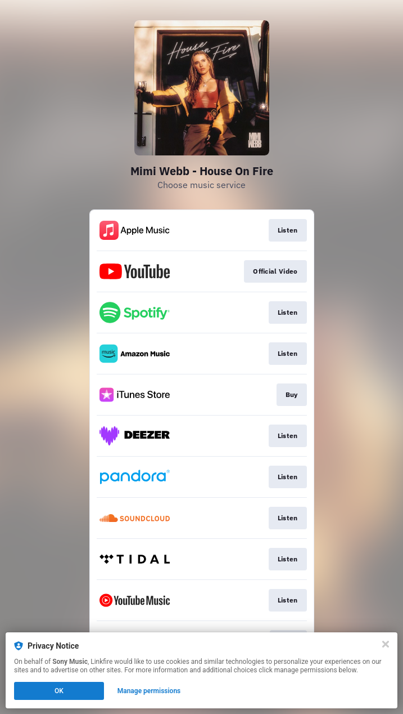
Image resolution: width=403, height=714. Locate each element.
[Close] (386, 644)
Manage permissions (149, 691)
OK (59, 691)
